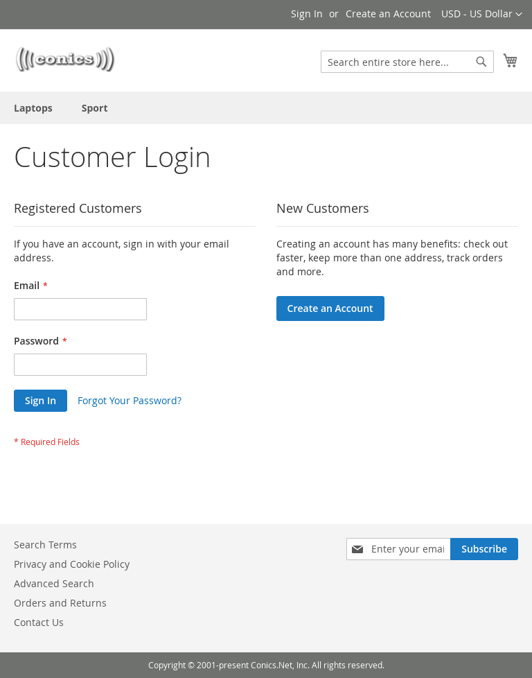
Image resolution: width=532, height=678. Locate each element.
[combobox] (407, 62)
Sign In (307, 13)
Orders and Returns (60, 602)
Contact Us (39, 622)
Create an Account (388, 13)
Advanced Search (54, 583)
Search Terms (45, 544)
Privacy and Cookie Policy (72, 564)
